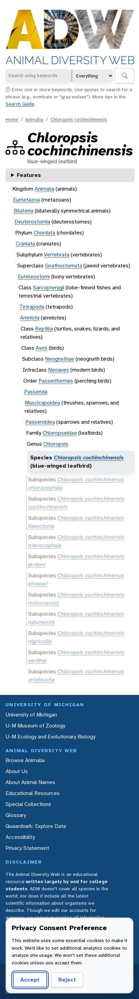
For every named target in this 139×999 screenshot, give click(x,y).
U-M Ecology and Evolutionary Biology (50, 736)
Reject (67, 979)
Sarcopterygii (48, 287)
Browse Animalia (25, 760)
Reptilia (44, 328)
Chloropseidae (60, 432)
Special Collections (28, 804)
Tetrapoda (31, 306)
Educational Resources (32, 793)
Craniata (25, 243)
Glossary (15, 815)
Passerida (35, 391)
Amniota (29, 317)
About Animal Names (30, 782)
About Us (16, 771)
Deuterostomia (32, 221)
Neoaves (58, 369)
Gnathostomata (63, 265)
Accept (29, 979)
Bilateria (23, 210)
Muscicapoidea (42, 402)
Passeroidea (40, 421)
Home (11, 119)
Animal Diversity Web (70, 60)
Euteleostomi (34, 276)
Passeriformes (55, 380)
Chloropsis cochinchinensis (78, 119)
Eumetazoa (26, 199)
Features (29, 175)
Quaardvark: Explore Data (35, 826)
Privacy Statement (27, 848)
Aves (41, 347)
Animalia (34, 119)
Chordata (44, 232)
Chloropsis (55, 443)
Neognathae (59, 358)
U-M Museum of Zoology (35, 725)
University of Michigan (31, 714)
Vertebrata (56, 254)
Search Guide (19, 104)
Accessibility (20, 837)
